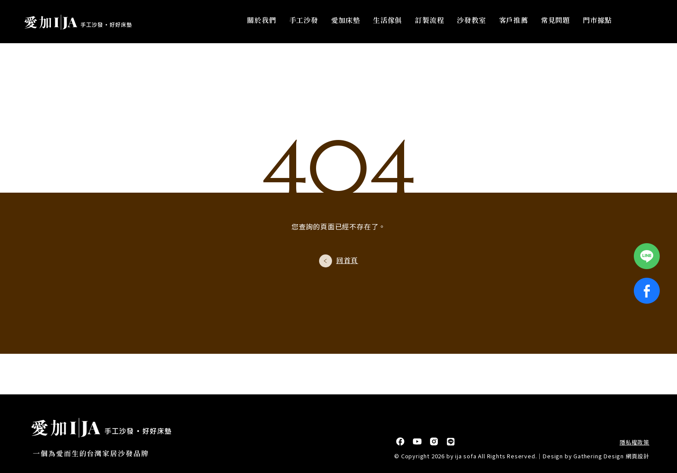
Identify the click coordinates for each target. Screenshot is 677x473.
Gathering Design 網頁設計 (611, 456)
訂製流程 (429, 21)
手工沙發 (303, 21)
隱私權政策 (634, 442)
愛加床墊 (346, 21)
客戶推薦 (513, 21)
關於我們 (261, 21)
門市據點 (597, 21)
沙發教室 (471, 21)
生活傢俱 (387, 21)
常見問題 (555, 21)
